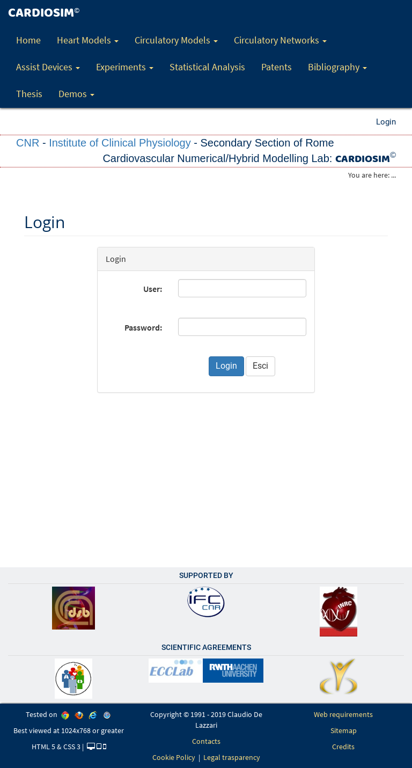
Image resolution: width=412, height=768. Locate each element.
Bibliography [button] (337, 67)
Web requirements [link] (343, 714)
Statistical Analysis (207, 67)
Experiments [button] (124, 67)
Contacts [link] (206, 741)
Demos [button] (76, 93)
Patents (276, 67)
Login (386, 122)
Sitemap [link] (343, 730)
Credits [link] (343, 746)
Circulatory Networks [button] (280, 40)
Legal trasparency (231, 757)
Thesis (29, 93)
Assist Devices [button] (48, 67)
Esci (260, 366)
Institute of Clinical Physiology (120, 143)
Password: (143, 327)
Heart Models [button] (88, 40)
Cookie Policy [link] (173, 757)
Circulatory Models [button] (176, 40)
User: (152, 288)
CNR (27, 143)
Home (28, 40)
